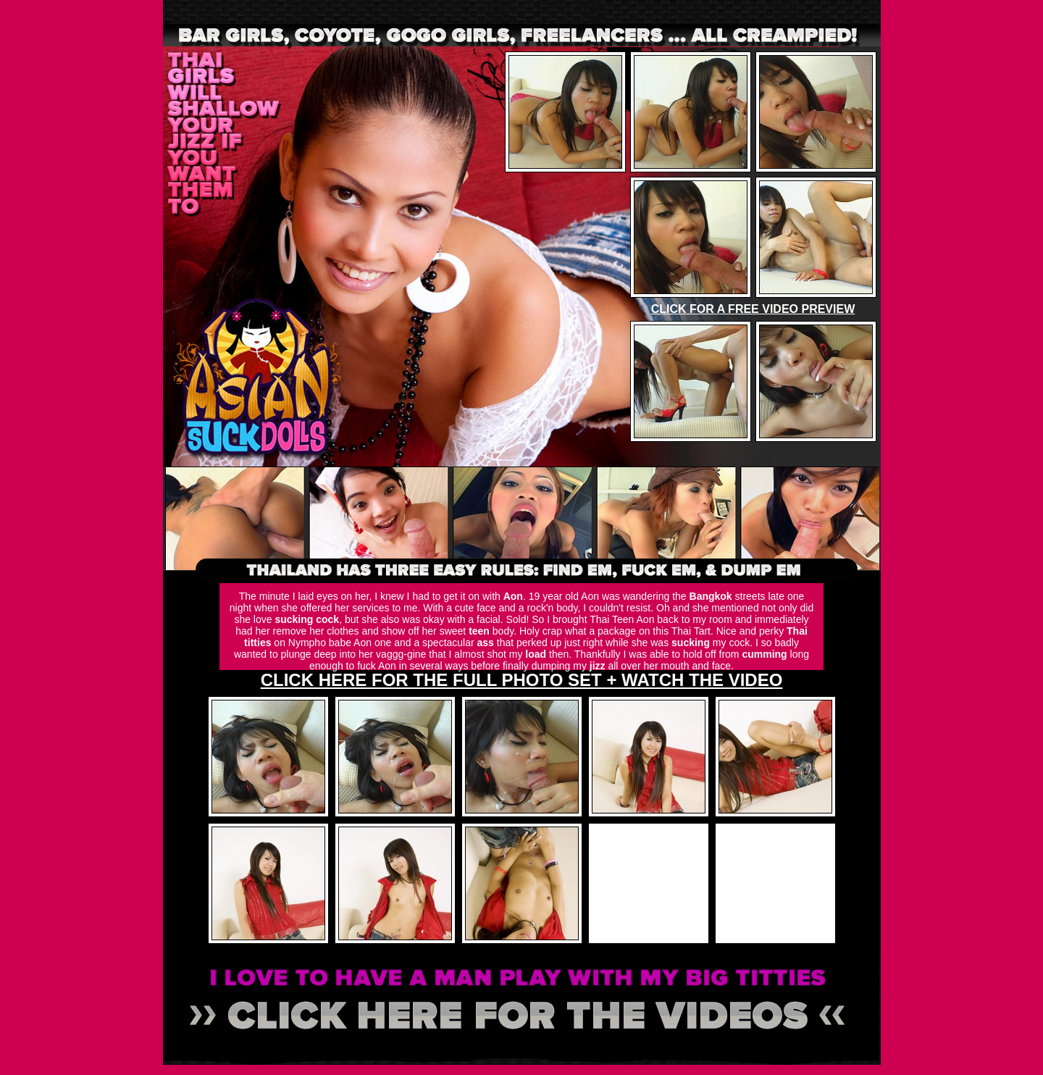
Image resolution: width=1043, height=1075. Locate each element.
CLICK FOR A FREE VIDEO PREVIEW (753, 309)
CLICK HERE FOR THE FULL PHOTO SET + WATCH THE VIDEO (522, 680)
